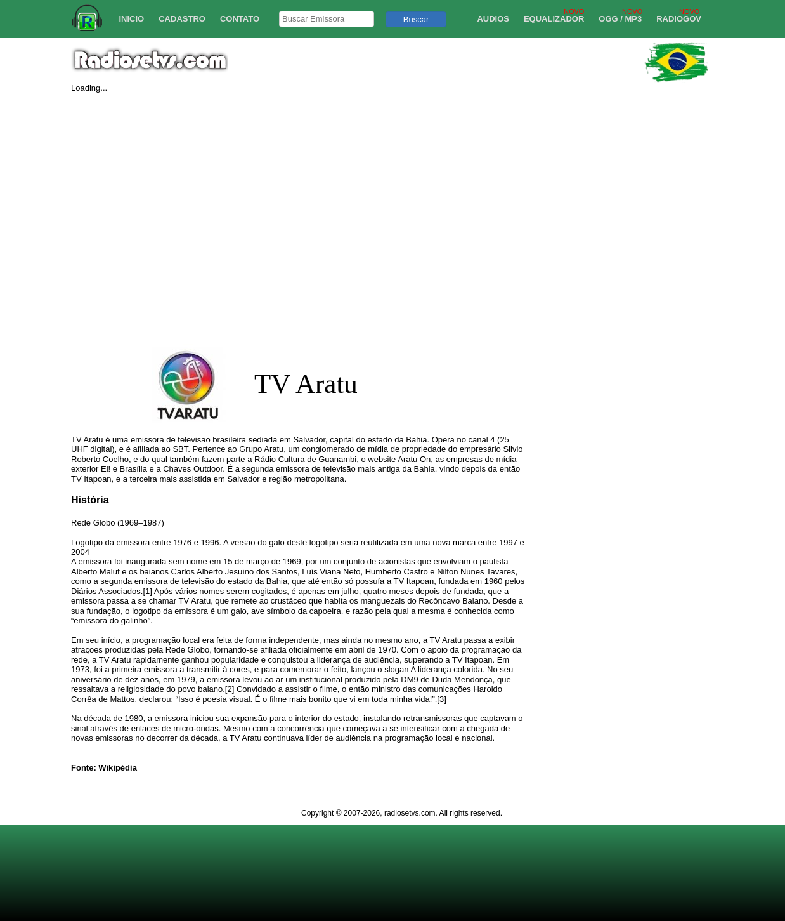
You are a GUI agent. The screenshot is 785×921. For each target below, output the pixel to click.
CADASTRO (182, 18)
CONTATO (239, 18)
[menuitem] (127, 19)
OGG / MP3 (620, 18)
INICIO (131, 18)
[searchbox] (326, 19)
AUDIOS (493, 18)
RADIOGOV (678, 18)
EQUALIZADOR (554, 18)
